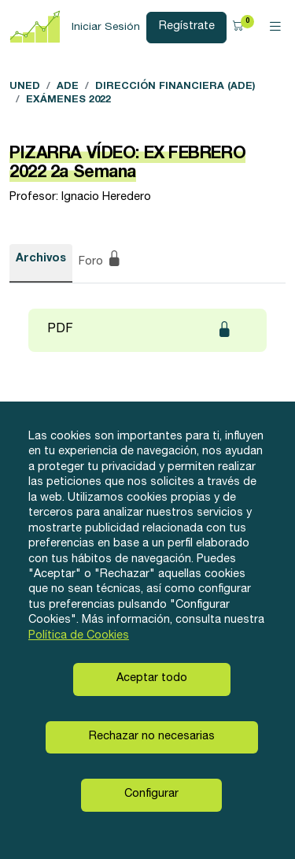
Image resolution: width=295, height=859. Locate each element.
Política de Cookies (78, 636)
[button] (240, 27)
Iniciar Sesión (106, 27)
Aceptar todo (151, 678)
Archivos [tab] (41, 259)
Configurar (151, 794)
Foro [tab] (100, 260)
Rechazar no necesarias (152, 736)
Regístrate (187, 26)
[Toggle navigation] (275, 27)
